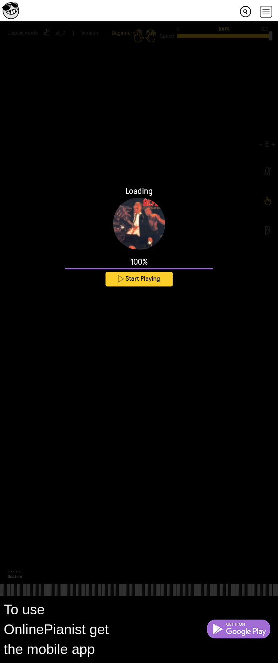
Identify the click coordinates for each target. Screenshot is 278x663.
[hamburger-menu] (266, 12)
